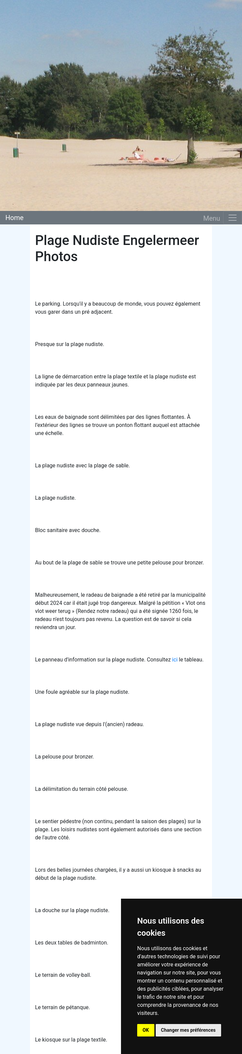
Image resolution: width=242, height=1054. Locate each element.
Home (14, 218)
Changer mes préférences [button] (188, 1030)
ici (175, 659)
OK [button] (146, 1030)
